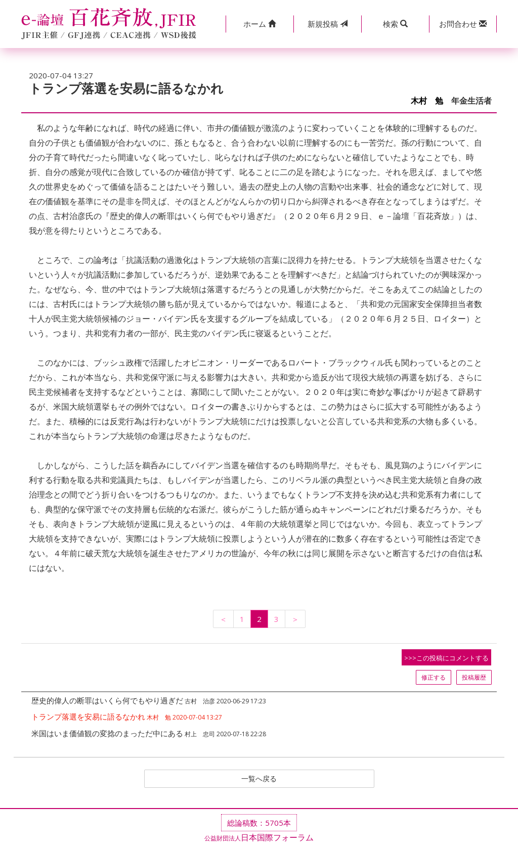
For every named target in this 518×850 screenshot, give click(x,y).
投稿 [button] (328, 24)
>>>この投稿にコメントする (446, 657)
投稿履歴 (474, 677)
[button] (259, 24)
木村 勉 (427, 101)
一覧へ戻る (259, 779)
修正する (433, 677)
